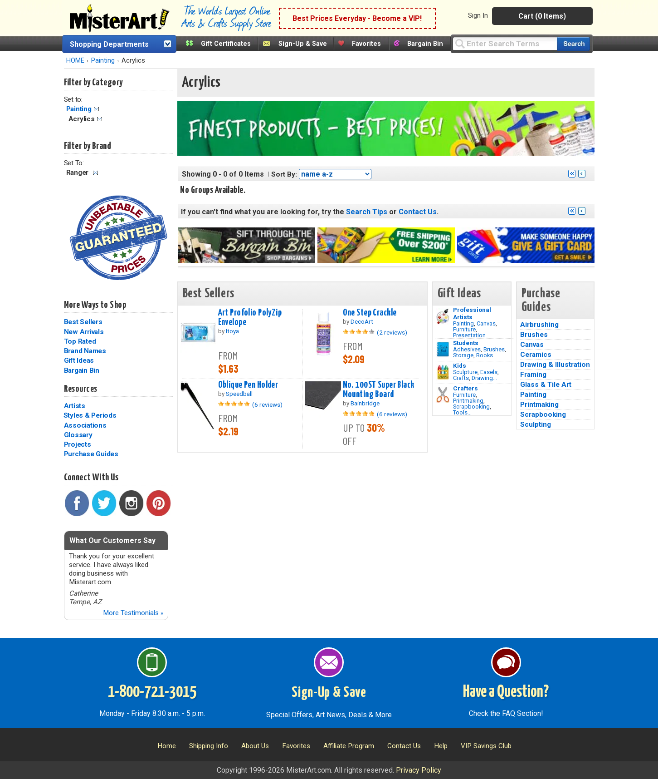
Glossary (78, 435)
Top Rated (80, 341)
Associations (85, 425)
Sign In (478, 15)
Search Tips (366, 211)
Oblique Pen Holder (248, 385)
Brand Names (85, 351)
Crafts (461, 378)
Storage (463, 355)
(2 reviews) (392, 332)
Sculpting (535, 424)
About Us (255, 746)
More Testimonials (133, 613)
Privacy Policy (418, 770)
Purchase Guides (91, 454)
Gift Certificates (226, 44)
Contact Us (418, 211)
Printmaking (468, 400)
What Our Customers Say (112, 540)
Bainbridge (365, 403)
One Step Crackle (370, 312)
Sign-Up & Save (302, 44)
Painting (103, 60)
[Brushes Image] (442, 349)
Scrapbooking (471, 406)
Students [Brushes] (465, 342)
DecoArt (362, 321)
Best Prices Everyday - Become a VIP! (357, 18)
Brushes (494, 349)
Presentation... (471, 335)
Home (166, 746)
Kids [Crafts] (459, 365)
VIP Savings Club (486, 746)
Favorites (366, 44)
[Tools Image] (442, 395)
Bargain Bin (425, 44)
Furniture (464, 329)
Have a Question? (506, 692)
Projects (77, 444)
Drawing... (484, 378)
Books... (486, 355)
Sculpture (465, 372)
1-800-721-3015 (152, 692)
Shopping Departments (109, 44)
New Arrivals (84, 332)
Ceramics (535, 354)
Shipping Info (208, 746)
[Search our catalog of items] (573, 44)
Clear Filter (96, 109)
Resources (80, 389)
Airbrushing (539, 324)
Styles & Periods (90, 415)
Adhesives (467, 349)
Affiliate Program (348, 746)
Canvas (486, 323)
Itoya (232, 331)
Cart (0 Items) (542, 16)
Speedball (239, 393)
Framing (533, 374)
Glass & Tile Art (545, 384)
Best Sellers (83, 322)
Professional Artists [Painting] (472, 313)
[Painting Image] (442, 316)
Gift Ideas (79, 360)
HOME (75, 60)
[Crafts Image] (442, 372)
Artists (74, 406)
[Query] (505, 43)
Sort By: (284, 174)
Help (441, 746)
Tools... (462, 412)
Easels (488, 372)
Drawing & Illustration (555, 364)
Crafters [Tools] (465, 388)
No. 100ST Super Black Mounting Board (378, 389)
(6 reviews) (267, 404)
